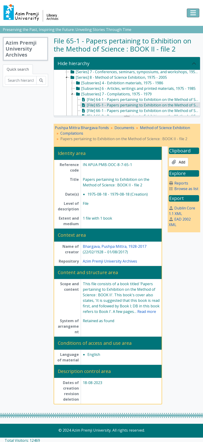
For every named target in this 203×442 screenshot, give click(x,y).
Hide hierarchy (73, 63)
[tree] (127, 93)
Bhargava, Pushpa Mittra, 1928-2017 (114, 246)
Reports (178, 183)
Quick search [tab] (18, 69)
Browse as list (183, 188)
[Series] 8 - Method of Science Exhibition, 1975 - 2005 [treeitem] (118, 77)
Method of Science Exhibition (165, 127)
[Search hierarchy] (21, 80)
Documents (124, 127)
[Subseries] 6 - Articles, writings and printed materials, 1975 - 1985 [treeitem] (135, 88)
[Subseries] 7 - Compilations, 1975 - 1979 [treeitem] (113, 94)
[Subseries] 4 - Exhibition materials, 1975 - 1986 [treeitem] (119, 83)
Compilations (71, 133)
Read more (146, 311)
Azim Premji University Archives (110, 261)
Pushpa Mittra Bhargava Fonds (82, 127)
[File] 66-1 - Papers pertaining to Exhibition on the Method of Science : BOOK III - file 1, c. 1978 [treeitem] (140, 110)
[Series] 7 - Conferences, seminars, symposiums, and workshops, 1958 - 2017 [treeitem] (135, 72)
